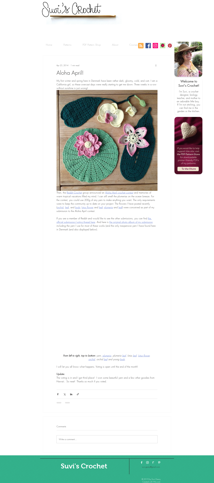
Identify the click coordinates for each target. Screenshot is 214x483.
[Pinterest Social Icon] (170, 45)
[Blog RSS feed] (141, 46)
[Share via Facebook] (58, 394)
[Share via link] (78, 394)
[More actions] (155, 65)
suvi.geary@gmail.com (151, 467)
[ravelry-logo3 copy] (153, 462)
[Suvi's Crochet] (84, 466)
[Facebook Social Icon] (148, 45)
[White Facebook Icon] (141, 462)
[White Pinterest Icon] (159, 462)
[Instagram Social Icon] (155, 45)
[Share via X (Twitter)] (64, 394)
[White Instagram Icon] (147, 462)
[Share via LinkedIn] (71, 394)
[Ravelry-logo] (162, 45)
